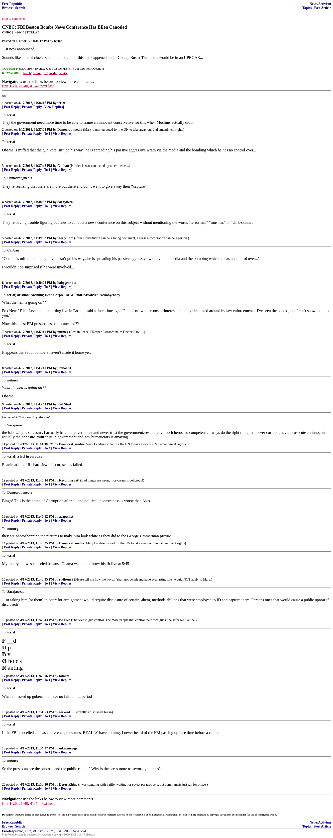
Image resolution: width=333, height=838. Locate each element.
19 (3, 748)
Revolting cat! (69, 480)
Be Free (64, 620)
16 (3, 620)
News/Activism (320, 4)
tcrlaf (61, 103)
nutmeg (62, 332)
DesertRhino (68, 784)
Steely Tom (65, 238)
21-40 (23, 86)
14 (3, 543)
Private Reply (32, 107)
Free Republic (12, 4)
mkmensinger (69, 748)
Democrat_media (69, 129)
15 (3, 579)
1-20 (13, 86)
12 (3, 480)
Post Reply (11, 107)
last (51, 86)
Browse (7, 8)
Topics (307, 8)
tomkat (64, 676)
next (43, 86)
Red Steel (64, 404)
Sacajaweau (66, 202)
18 (3, 712)
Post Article (322, 8)
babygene (64, 283)
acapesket (66, 516)
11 (3, 444)
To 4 (47, 448)
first (5, 86)
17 (3, 676)
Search (20, 8)
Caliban (63, 166)
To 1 (47, 133)
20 (3, 784)
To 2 (47, 206)
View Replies (53, 107)
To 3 (47, 287)
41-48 (34, 86)
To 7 (47, 408)
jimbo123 (64, 368)
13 (3, 516)
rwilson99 (66, 579)
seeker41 (65, 712)
